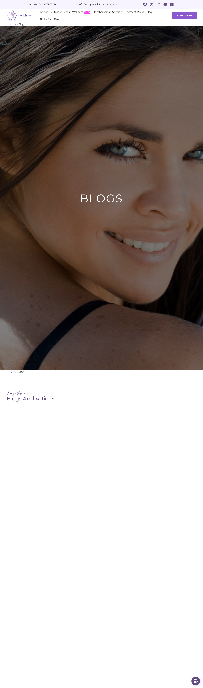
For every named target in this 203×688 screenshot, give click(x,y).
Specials (117, 12)
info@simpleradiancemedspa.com (99, 4)
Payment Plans (134, 12)
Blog (149, 12)
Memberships (101, 12)
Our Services (62, 12)
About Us (46, 12)
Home (12, 24)
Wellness (81, 12)
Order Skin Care (50, 19)
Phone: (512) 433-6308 (42, 4)
